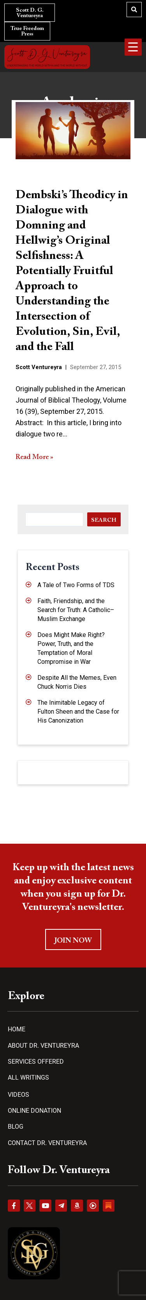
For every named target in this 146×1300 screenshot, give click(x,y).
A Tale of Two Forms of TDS (75, 585)
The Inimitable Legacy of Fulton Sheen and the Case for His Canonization (78, 711)
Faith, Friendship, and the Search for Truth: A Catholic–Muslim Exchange (75, 610)
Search (103, 520)
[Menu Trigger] (133, 47)
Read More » (34, 457)
